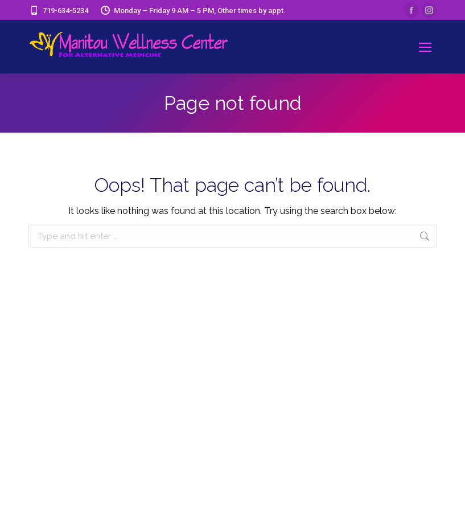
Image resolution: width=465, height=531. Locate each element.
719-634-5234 (58, 10)
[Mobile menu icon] (425, 47)
